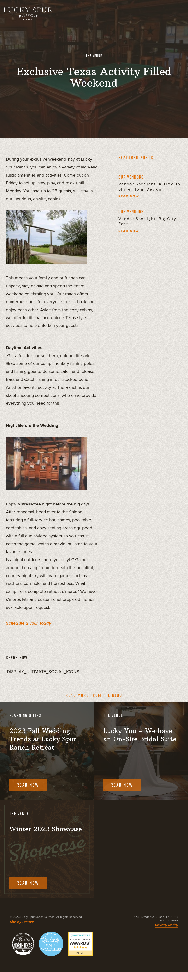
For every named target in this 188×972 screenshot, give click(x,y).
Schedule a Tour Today (28, 623)
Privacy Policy (166, 925)
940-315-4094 (169, 920)
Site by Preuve (22, 922)
